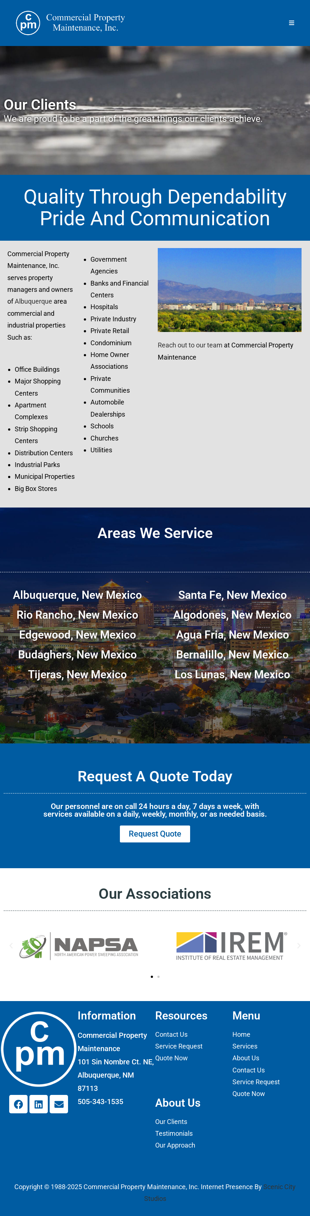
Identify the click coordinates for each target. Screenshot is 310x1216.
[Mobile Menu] (292, 23)
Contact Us (171, 1034)
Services (244, 1046)
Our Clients (171, 1121)
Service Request (179, 1046)
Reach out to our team (190, 345)
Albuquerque (33, 301)
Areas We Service (155, 533)
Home (241, 1034)
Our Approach (175, 1145)
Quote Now (171, 1058)
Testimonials (174, 1134)
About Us (245, 1058)
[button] (11, 946)
